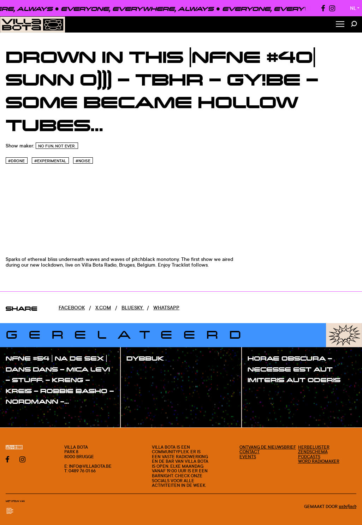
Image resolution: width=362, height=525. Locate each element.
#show (21, 416)
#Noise (83, 161)
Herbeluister (314, 447)
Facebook (72, 307)
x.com (103, 307)
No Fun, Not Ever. (56, 146)
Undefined (347, 506)
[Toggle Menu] (340, 24)
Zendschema (313, 452)
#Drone (16, 161)
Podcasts (309, 457)
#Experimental (50, 161)
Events (247, 457)
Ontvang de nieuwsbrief (267, 447)
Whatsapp (166, 307)
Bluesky (132, 307)
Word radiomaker (318, 461)
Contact (249, 452)
